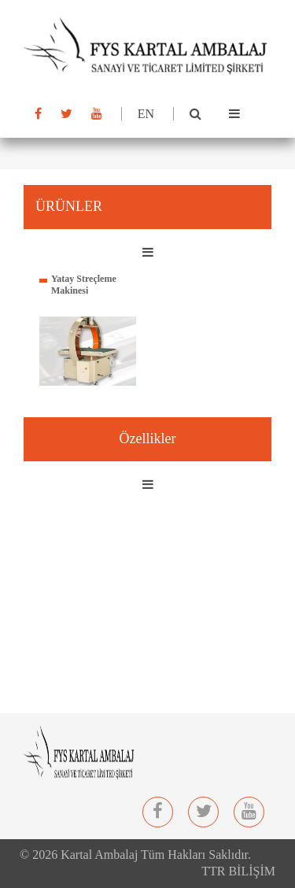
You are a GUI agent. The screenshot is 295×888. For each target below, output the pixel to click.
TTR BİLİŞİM (238, 871)
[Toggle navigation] (234, 114)
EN (146, 113)
